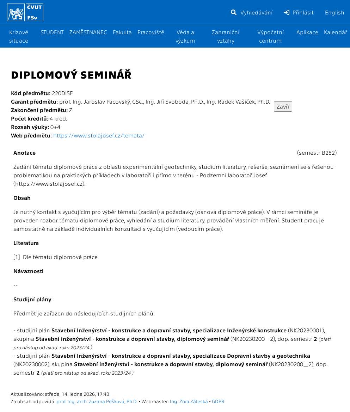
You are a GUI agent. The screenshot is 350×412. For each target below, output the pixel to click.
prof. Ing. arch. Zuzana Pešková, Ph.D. (96, 401)
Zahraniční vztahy (225, 36)
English (334, 12)
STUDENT (52, 32)
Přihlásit (299, 12)
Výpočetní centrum (270, 36)
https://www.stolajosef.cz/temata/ (99, 135)
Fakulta (122, 32)
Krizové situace (18, 36)
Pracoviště (150, 32)
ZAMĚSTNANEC (88, 32)
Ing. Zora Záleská (189, 401)
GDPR (218, 401)
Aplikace (307, 32)
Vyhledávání (251, 12)
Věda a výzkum (185, 36)
